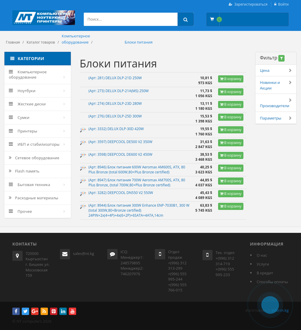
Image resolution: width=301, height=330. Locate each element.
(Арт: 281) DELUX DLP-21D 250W (115, 77)
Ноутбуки (22, 90)
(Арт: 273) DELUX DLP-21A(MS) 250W (118, 90)
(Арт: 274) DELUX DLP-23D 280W (115, 103)
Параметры (276, 118)
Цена (276, 70)
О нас (262, 255)
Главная (13, 42)
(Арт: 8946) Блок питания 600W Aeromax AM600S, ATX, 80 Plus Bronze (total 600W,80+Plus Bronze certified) (136, 170)
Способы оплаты (272, 281)
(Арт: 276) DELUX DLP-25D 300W (115, 116)
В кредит (265, 273)
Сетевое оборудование (34, 157)
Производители (276, 102)
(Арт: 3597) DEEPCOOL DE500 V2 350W (120, 141)
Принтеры (23, 131)
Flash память (24, 171)
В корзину (231, 78)
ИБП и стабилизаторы (34, 144)
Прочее (20, 211)
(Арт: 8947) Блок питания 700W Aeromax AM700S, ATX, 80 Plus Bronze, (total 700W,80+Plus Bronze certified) (136, 183)
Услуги (263, 264)
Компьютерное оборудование (28, 74)
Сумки (19, 117)
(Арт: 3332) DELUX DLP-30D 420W (116, 128)
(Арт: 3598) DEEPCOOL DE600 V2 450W (120, 154)
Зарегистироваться (250, 4)
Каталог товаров (40, 42)
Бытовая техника (29, 184)
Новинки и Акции (276, 85)
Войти (283, 4)
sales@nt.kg (83, 253)
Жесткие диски (27, 104)
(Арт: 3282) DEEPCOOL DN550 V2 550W (120, 192)
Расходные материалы (33, 197)
